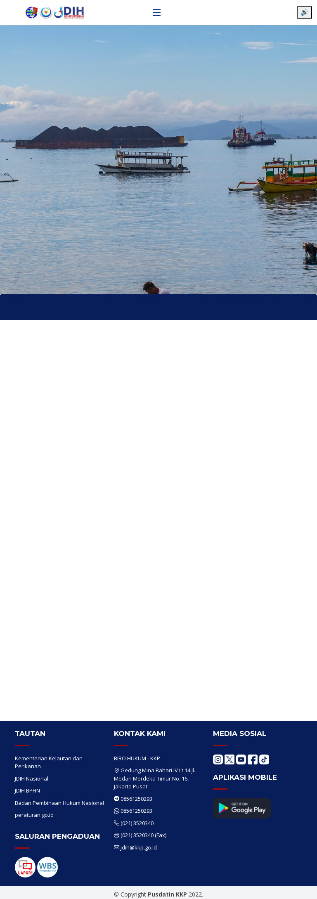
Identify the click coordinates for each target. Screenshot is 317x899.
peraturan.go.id (34, 815)
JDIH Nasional (31, 778)
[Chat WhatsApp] (298, 886)
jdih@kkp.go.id (139, 847)
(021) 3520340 (137, 823)
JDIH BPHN (27, 790)
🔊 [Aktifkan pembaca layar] (304, 12)
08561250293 (136, 798)
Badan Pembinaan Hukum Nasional (59, 803)
